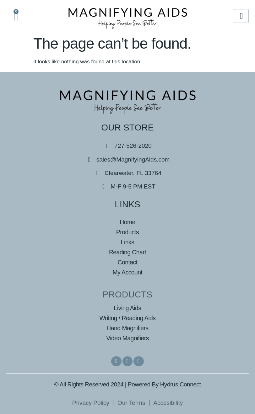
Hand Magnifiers (127, 328)
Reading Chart (127, 252)
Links (127, 242)
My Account (127, 272)
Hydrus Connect (180, 384)
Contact (127, 262)
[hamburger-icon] (241, 16)
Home (127, 222)
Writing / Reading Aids (127, 318)
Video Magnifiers (127, 338)
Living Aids (127, 308)
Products (127, 232)
